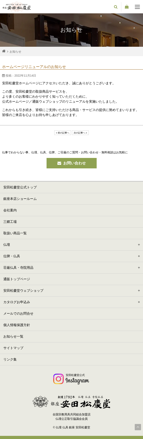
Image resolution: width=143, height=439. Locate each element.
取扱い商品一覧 (15, 233)
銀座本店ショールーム (20, 199)
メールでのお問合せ (18, 313)
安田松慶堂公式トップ (20, 187)
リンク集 (10, 359)
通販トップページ (16, 279)
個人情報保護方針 (16, 325)
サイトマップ (13, 348)
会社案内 (10, 210)
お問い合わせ (71, 163)
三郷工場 (10, 221)
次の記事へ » (80, 132)
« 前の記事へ (62, 132)
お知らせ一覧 (13, 336)
